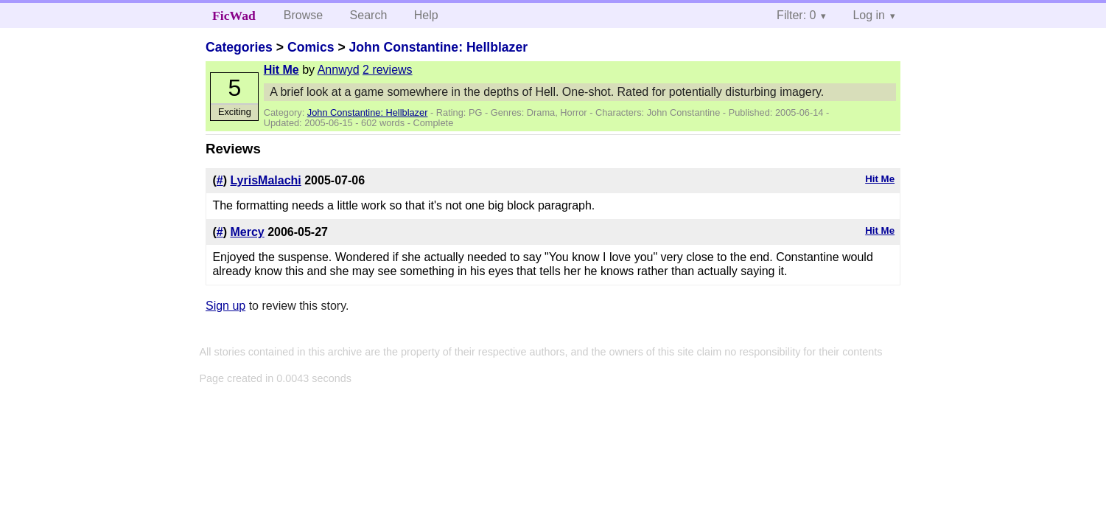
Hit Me (281, 69)
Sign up (225, 305)
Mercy (247, 232)
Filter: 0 (796, 15)
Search (369, 15)
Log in (869, 15)
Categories (239, 47)
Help (426, 15)
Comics (311, 47)
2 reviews (388, 69)
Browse (303, 15)
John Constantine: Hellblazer (438, 47)
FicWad (234, 15)
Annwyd (339, 69)
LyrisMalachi (265, 180)
